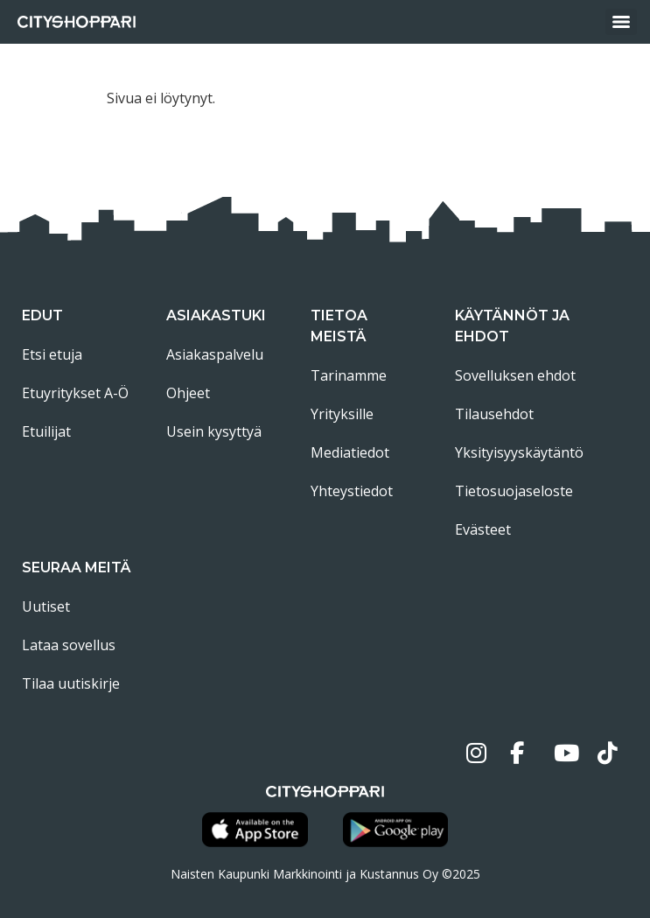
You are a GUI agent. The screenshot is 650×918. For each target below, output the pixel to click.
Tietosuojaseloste (514, 491)
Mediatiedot (350, 452)
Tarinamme (349, 375)
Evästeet (483, 529)
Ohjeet (188, 393)
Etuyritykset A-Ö (75, 393)
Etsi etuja (52, 354)
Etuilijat (46, 431)
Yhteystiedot (352, 491)
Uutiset (46, 606)
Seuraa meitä (76, 567)
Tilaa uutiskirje (71, 683)
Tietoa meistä (339, 326)
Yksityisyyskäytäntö (519, 452)
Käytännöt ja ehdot (512, 326)
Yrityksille (342, 414)
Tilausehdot (494, 414)
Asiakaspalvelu (214, 354)
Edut (42, 315)
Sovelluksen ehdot (515, 375)
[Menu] (621, 22)
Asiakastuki (216, 315)
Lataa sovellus (68, 645)
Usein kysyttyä (214, 431)
